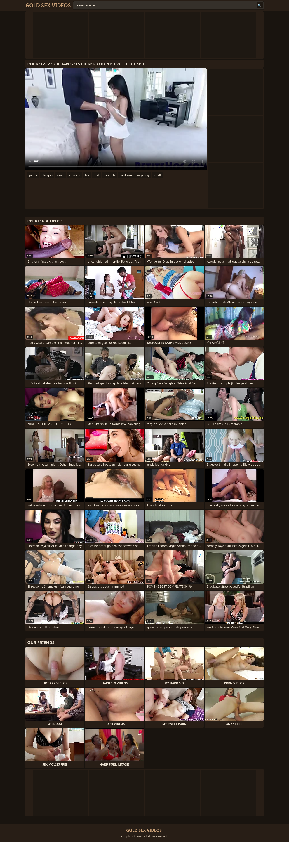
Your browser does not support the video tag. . (116, 119)
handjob (109, 175)
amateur (75, 175)
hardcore (125, 175)
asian (60, 175)
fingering (142, 175)
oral (96, 175)
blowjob (47, 175)
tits (87, 175)
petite (33, 175)
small (157, 175)
